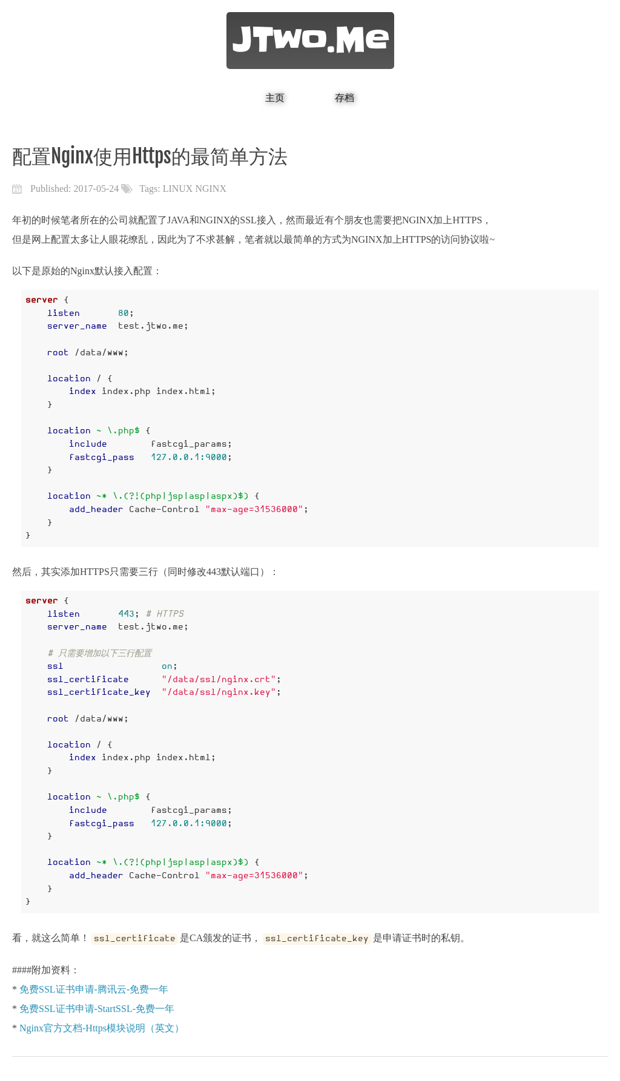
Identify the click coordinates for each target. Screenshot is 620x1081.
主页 (275, 98)
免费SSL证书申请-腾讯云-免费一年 (93, 989)
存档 (344, 98)
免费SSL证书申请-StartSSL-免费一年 (96, 1009)
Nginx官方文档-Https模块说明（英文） (101, 1028)
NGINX (210, 188)
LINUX (178, 188)
